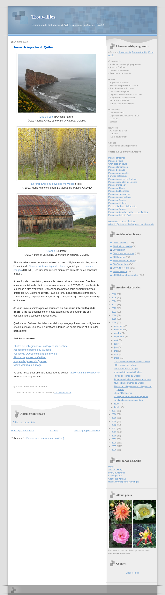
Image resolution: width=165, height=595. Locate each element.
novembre (119, 329)
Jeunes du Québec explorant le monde (35, 353)
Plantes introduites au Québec (122, 182)
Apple (111, 55)
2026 (114, 294)
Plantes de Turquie (117, 209)
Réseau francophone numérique (123, 482)
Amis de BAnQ (115, 469)
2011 (114, 432)
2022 (114, 308)
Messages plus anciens (87, 430)
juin (116, 347)
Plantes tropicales (116, 170)
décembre (119, 326)
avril (116, 354)
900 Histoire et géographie (125, 275)
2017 (114, 411)
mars (117, 358)
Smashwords (124, 52)
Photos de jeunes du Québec (29, 357)
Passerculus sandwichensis (84, 372)
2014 (114, 421)
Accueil (54, 430)
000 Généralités (120, 242)
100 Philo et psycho (122, 246)
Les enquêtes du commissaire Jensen (132, 361)
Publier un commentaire (24, 422)
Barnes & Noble (139, 52)
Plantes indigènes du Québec (122, 179)
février (117, 404)
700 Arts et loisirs (62, 392)
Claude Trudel (132, 573)
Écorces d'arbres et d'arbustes (122, 206)
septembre (119, 336)
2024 (114, 301)
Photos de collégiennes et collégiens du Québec (40, 346)
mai (116, 351)
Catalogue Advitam (117, 479)
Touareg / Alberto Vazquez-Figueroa (131, 396)
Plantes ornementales (118, 173)
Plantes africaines (116, 158)
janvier (117, 407)
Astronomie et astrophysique (122, 221)
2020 (114, 315)
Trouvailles (43, 17)
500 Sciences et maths (124, 260)
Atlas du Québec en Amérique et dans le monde (131, 224)
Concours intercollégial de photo (47, 266)
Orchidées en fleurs (117, 164)
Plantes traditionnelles (118, 191)
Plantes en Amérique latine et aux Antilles (128, 212)
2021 (114, 312)
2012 (114, 428)
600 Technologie (121, 264)
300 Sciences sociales (123, 253)
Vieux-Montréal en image (27, 365)
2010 (114, 436)
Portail (111, 467)
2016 (114, 414)
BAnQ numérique (116, 473)
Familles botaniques (117, 176)
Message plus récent (22, 430)
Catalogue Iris (115, 475)
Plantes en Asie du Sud (119, 215)
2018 (114, 322)
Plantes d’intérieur (116, 185)
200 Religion (119, 250)
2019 (114, 319)
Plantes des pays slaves (119, 197)
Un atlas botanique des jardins (128, 400)
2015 (114, 418)
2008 (114, 443)
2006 (114, 450)
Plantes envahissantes (119, 194)
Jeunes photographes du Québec (33, 47)
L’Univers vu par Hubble (125, 365)
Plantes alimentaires (118, 167)
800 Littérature (120, 271)
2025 (114, 297)
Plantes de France (117, 200)
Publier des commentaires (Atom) (45, 438)
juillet (117, 344)
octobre (118, 333)
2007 (114, 446)
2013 (114, 425)
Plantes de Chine (116, 188)
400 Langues (119, 257)
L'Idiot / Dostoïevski (123, 393)
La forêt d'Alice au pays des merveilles (52, 183)
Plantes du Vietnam (117, 203)
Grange (51, 250)
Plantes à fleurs (115, 161)
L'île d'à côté (47, 116)
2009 (114, 439)
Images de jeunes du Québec (30, 361)
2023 (114, 304)
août (116, 340)
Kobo (151, 52)
